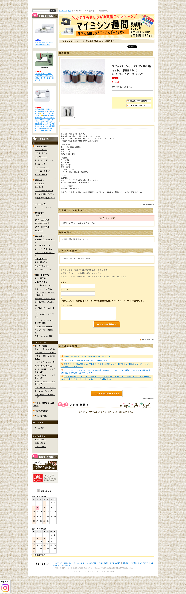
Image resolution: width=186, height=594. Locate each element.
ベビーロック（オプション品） (45, 413)
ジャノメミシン (41, 174)
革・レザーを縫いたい (44, 266)
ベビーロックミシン (43, 188)
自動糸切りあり (41, 299)
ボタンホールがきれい (44, 306)
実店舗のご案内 (144, 21)
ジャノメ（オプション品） (45, 379)
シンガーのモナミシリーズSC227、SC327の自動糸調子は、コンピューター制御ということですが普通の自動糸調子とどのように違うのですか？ (105, 389)
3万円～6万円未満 (42, 241)
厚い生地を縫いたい (43, 263)
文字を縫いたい (41, 279)
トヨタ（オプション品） (45, 408)
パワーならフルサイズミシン (45, 333)
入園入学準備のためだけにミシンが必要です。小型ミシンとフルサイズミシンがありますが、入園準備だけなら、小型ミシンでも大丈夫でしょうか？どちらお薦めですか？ (106, 395)
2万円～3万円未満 (42, 237)
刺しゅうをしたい (42, 283)
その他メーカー (41, 192)
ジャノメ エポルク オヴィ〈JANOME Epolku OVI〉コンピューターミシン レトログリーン (44, 94)
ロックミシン (40, 221)
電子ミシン (39, 204)
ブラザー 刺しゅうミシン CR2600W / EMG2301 (44, 61)
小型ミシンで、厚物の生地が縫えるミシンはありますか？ (87, 377)
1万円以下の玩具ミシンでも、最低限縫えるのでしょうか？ (88, 374)
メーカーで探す (41, 164)
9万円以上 (39, 248)
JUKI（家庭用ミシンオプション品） (45, 388)
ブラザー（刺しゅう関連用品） (45, 374)
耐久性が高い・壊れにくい (45, 320)
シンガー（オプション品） (45, 366)
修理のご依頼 (110, 21)
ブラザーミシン (41, 170)
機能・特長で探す (42, 292)
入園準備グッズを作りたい (45, 258)
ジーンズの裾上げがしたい (45, 271)
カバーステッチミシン (44, 225)
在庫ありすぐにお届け (44, 353)
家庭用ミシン (40, 457)
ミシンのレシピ (79, 580)
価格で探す (39, 230)
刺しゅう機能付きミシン (45, 211)
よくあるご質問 (93, 21)
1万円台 (38, 233)
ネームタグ (39, 445)
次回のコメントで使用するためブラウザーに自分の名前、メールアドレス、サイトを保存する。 (103, 318)
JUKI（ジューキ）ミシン (45, 178)
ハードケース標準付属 (44, 344)
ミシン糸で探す (41, 428)
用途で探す (39, 253)
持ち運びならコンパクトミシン (45, 326)
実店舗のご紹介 (115, 580)
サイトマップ (65, 583)
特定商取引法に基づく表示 (139, 580)
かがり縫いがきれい (43, 303)
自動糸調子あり (41, 295)
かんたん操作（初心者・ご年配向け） (45, 311)
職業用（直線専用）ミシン (45, 216)
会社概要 (125, 580)
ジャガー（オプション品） (45, 405)
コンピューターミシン (44, 208)
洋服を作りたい (41, 276)
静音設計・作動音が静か (45, 316)
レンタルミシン (127, 21)
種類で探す (39, 197)
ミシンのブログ (76, 21)
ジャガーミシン (41, 181)
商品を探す (59, 21)
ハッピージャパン (42, 185)
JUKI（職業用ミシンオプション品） (45, 394)
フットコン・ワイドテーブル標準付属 (45, 339)
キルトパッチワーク (43, 287)
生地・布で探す (41, 433)
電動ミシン (39, 201)
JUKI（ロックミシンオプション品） (45, 400)
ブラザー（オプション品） (45, 370)
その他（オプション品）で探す (44, 421)
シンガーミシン (41, 167)
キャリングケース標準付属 (45, 348)
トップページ (42, 21)
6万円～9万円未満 (42, 244)
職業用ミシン (40, 460)
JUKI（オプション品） (44, 383)
